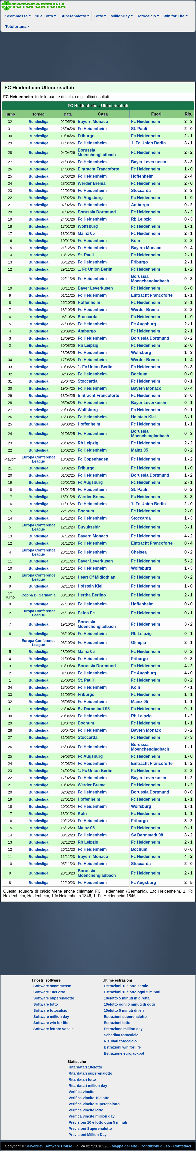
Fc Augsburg (90, 197)
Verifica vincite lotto (86, 1110)
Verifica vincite (81, 1092)
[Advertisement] (98, 56)
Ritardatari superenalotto (90, 1073)
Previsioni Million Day (88, 1135)
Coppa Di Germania (38, 595)
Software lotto (45, 1004)
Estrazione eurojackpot (124, 1053)
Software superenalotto (53, 998)
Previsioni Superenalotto (90, 1128)
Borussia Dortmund (97, 212)
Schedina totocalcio (121, 1035)
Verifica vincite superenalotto (94, 1104)
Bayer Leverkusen (148, 162)
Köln (135, 240)
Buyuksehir (89, 527)
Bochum (139, 374)
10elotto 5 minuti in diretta (127, 998)
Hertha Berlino (92, 595)
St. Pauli (139, 128)
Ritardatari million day (88, 1086)
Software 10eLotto (49, 992)
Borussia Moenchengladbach (97, 152)
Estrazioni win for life (122, 1047)
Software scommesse (52, 986)
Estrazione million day (123, 1029)
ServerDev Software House (48, 1146)
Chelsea (138, 552)
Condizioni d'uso (155, 1146)
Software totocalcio (50, 1010)
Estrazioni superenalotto (125, 1017)
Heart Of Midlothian (96, 577)
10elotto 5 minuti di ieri (124, 1010)
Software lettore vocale (53, 1029)
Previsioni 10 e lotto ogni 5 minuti (98, 1122)
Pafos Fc (86, 613)
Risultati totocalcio (120, 1041)
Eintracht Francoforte (98, 169)
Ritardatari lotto (82, 1079)
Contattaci (182, 1146)
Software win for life (50, 1023)
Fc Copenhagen (93, 459)
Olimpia (138, 642)
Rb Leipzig (141, 219)
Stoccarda (141, 190)
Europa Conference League (38, 459)
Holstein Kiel (143, 417)
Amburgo (140, 205)
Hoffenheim (142, 176)
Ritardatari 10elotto (85, 1067)
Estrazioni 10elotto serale (126, 986)
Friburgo (86, 136)
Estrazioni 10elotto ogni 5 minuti (132, 992)
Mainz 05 (86, 233)
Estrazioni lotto (117, 1023)
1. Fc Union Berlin (148, 143)
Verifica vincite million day (92, 1116)
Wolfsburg (88, 226)
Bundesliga (38, 122)
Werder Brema (91, 183)
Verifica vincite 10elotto (89, 1098)
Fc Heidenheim (145, 121)
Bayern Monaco (93, 121)
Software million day (51, 1017)
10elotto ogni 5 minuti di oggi (129, 1004)
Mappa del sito (124, 1146)
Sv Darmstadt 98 (93, 709)
